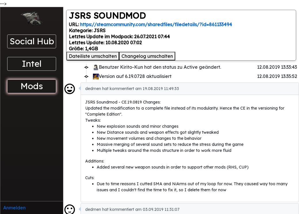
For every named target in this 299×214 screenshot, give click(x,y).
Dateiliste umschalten (93, 56)
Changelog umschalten (147, 56)
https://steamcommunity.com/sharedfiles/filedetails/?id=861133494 (156, 24)
